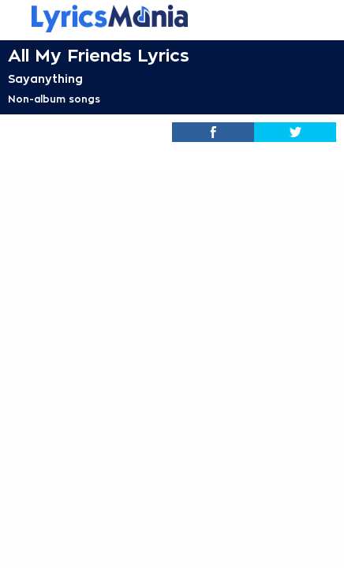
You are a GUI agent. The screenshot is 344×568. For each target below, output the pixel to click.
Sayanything (45, 78)
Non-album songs (54, 99)
